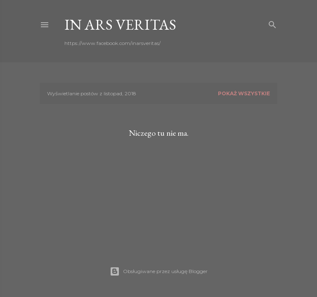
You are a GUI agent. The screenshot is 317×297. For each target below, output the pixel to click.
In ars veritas (120, 24)
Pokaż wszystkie (244, 93)
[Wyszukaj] (272, 23)
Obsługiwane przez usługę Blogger (159, 271)
